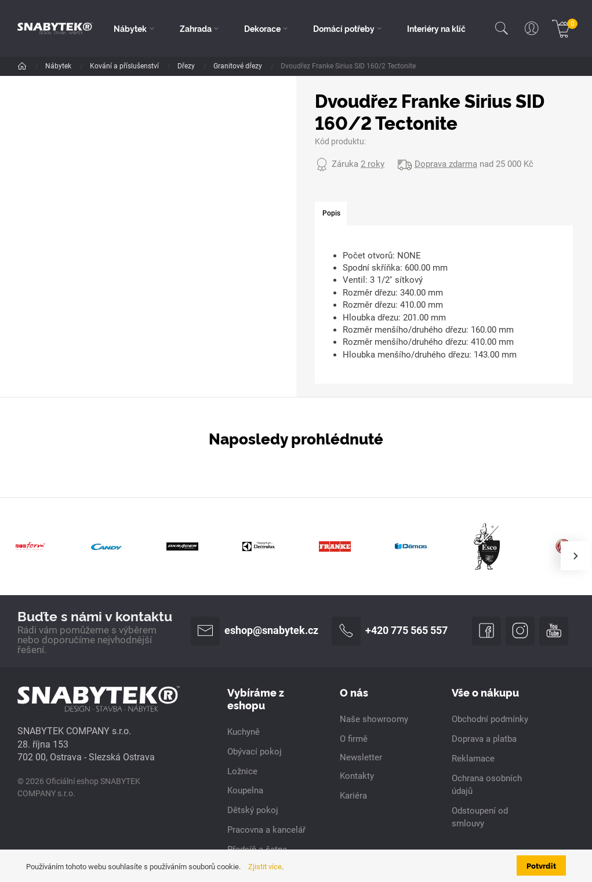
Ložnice (242, 771)
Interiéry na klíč (436, 28)
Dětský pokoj (252, 810)
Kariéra (353, 795)
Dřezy (187, 66)
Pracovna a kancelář (266, 830)
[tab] (331, 214)
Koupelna (245, 790)
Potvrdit (541, 865)
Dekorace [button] (262, 28)
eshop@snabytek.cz (254, 631)
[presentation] (575, 555)
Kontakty (357, 776)
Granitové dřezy (238, 66)
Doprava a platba (484, 739)
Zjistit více (265, 866)
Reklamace (473, 758)
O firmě (354, 739)
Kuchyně (243, 732)
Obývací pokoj (254, 751)
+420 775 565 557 (390, 631)
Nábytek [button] (130, 28)
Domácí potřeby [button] (344, 28)
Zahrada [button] (196, 28)
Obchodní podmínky (490, 719)
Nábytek (59, 66)
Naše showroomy (374, 719)
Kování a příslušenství (125, 66)
